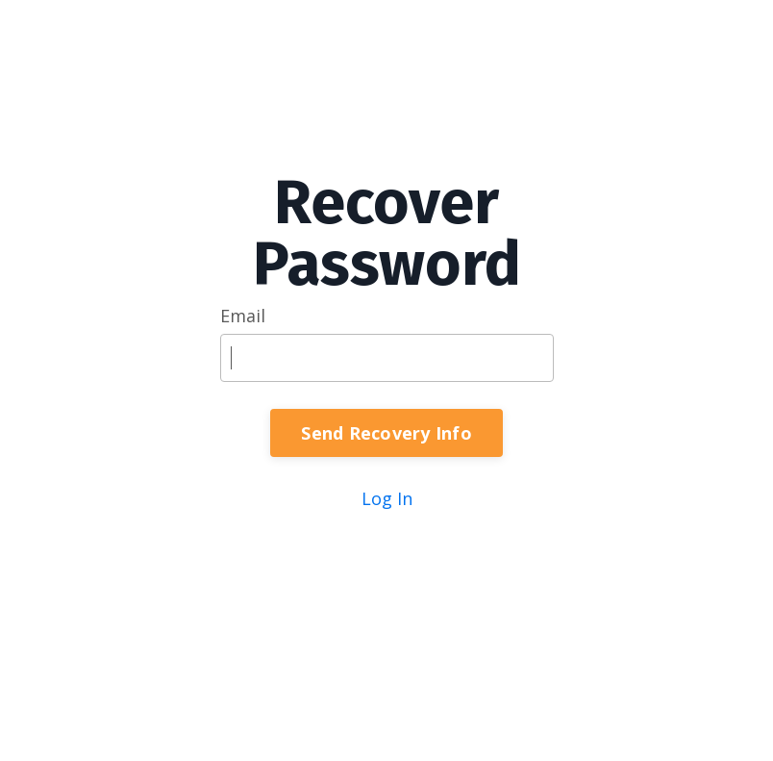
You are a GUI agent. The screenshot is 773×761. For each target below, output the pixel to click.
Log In (387, 498)
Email (242, 315)
